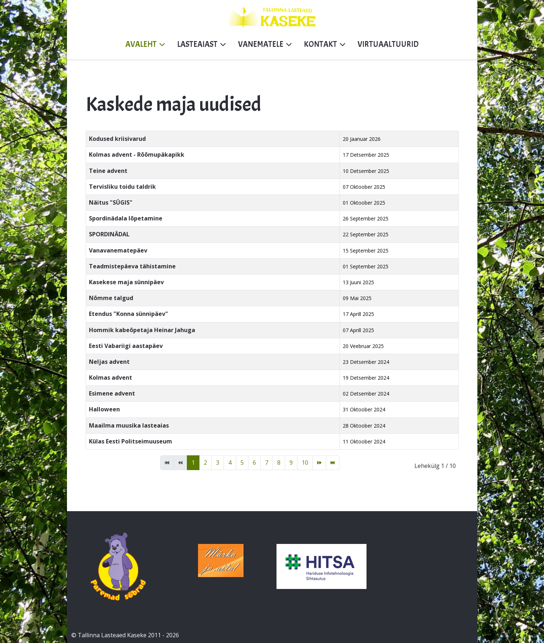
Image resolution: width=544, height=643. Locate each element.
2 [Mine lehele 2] (205, 462)
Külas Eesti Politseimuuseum (130, 441)
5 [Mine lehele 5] (242, 462)
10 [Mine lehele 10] (305, 462)
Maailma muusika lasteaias (129, 425)
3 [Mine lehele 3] (217, 462)
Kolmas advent (110, 377)
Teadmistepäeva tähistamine (132, 266)
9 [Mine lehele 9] (291, 462)
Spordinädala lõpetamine (125, 218)
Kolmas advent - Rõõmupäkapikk (136, 154)
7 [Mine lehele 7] (266, 462)
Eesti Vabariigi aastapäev (126, 346)
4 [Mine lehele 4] (229, 462)
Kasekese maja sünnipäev (126, 282)
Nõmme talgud (111, 298)
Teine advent (108, 171)
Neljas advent (109, 362)
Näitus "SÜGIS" (110, 202)
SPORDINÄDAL (109, 234)
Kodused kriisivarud (117, 139)
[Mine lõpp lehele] (333, 462)
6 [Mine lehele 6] (254, 462)
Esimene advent (112, 393)
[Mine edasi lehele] (319, 462)
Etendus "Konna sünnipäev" (128, 314)
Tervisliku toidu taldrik (122, 187)
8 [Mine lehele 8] (278, 462)
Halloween (104, 409)
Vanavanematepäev (118, 250)
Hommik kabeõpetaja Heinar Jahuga (142, 330)
